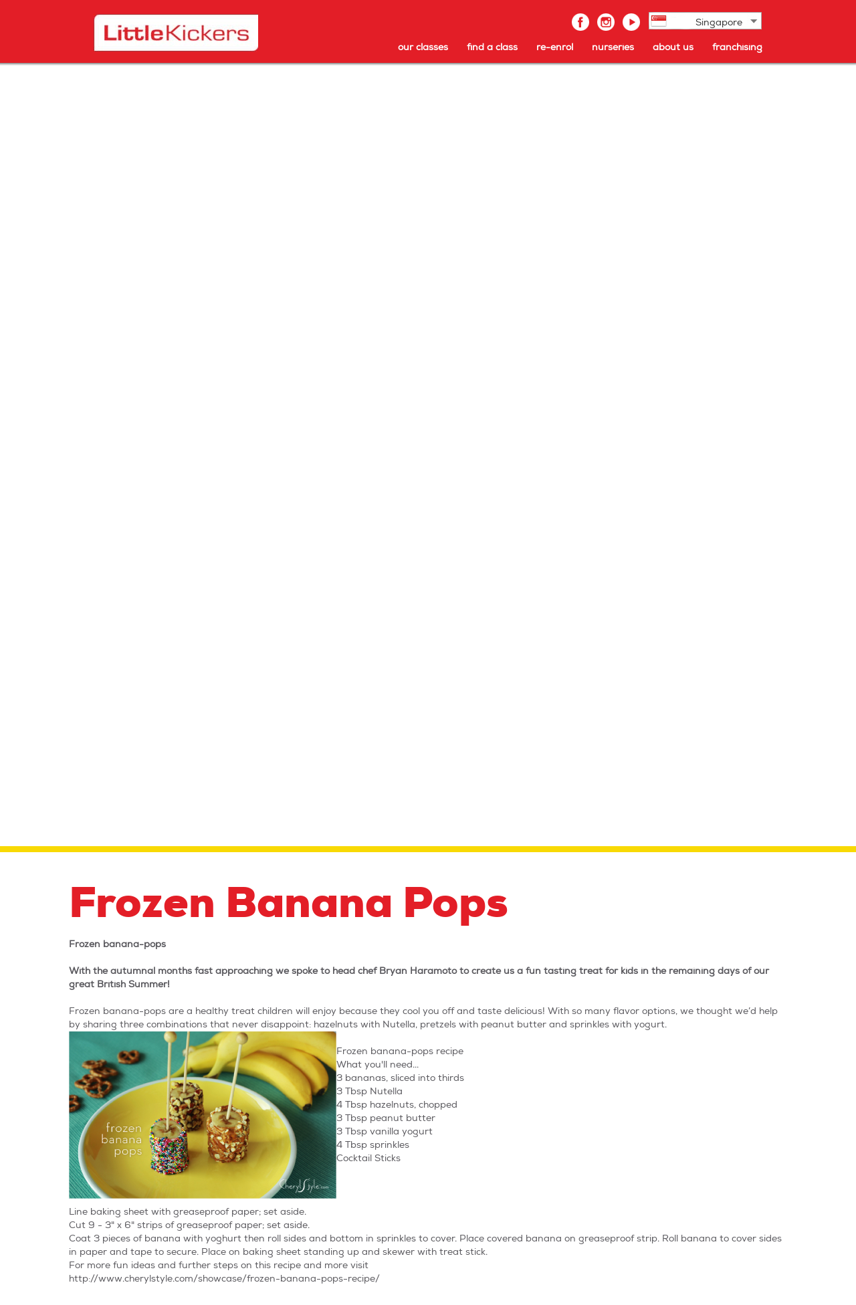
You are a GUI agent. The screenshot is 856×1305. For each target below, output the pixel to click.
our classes (423, 47)
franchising (737, 47)
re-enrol (554, 47)
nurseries (613, 47)
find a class (492, 47)
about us (673, 47)
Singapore (719, 22)
